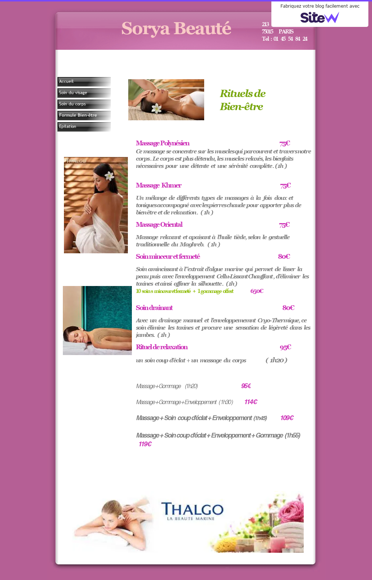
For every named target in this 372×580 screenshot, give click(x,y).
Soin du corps (72, 104)
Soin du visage (73, 92)
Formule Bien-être (78, 115)
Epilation (67, 126)
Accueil (66, 81)
